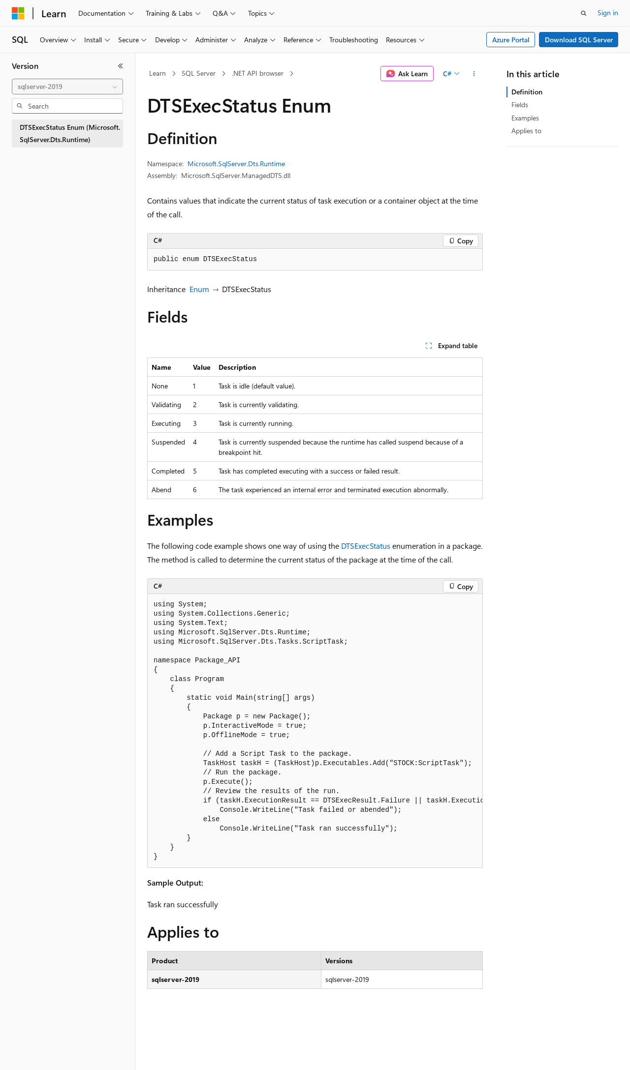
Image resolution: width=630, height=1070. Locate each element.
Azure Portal (511, 39)
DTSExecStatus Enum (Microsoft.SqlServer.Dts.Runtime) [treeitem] (70, 133)
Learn (157, 73)
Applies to (526, 130)
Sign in (608, 12)
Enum (199, 289)
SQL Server (199, 73)
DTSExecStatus (365, 545)
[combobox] (67, 86)
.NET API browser (258, 73)
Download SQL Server (579, 39)
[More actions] (474, 74)
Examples (525, 117)
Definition (526, 91)
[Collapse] (120, 66)
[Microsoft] (18, 13)
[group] (315, 731)
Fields (519, 104)
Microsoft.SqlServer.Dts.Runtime (236, 163)
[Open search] (584, 13)
